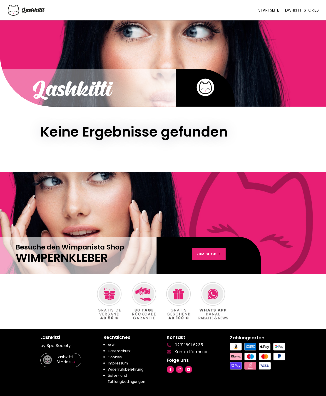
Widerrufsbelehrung (125, 369)
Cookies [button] (115, 357)
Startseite (268, 11)
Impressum (118, 363)
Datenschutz (119, 351)
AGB (111, 344)
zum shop (207, 254)
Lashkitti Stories (302, 11)
